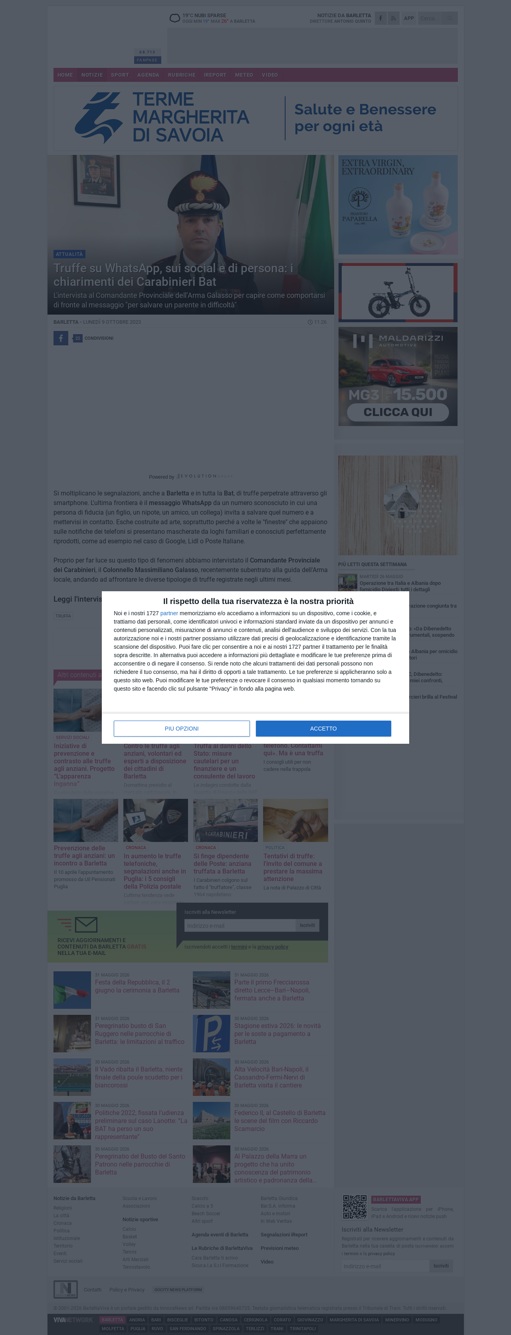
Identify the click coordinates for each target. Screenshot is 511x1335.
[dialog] (255, 667)
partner (169, 613)
